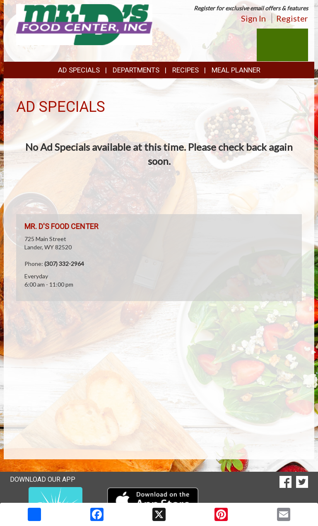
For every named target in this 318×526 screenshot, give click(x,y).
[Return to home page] (84, 23)
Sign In (253, 18)
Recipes (185, 70)
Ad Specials (79, 70)
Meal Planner (236, 70)
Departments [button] (136, 70)
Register (292, 18)
